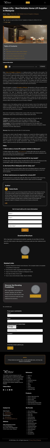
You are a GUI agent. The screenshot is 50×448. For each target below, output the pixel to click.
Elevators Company (32, 420)
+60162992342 (7, 417)
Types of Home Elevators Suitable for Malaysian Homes (19, 271)
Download (25, 257)
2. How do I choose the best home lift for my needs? (16, 53)
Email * (9, 318)
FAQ (29, 383)
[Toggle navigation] (45, 3)
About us (30, 375)
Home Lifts (30, 415)
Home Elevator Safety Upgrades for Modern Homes (18, 269)
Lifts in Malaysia (31, 411)
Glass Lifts (30, 414)
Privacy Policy (32, 440)
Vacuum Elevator (31, 424)
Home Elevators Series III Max (34, 402)
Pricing (29, 378)
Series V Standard (32, 398)
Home (4, 14)
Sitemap (39, 440)
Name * (9, 313)
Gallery (29, 384)
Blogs (29, 377)
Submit (25, 230)
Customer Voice (31, 389)
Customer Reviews (32, 380)
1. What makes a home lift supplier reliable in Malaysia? (16, 51)
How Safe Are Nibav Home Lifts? (14, 273)
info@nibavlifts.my (8, 414)
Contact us (30, 381)
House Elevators (31, 429)
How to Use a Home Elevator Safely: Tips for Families (19, 275)
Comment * (10, 333)
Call (27, 2)
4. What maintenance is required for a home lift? (15, 58)
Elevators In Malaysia (32, 412)
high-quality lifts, (22, 151)
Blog (8, 14)
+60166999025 (7, 412)
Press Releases (31, 387)
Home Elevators (31, 417)
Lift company (30, 432)
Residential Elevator (32, 423)
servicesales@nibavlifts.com (10, 418)
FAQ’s (7, 49)
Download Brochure (35, 296)
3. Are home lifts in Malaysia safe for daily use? (15, 55)
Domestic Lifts (31, 433)
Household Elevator (32, 426)
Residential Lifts (31, 418)
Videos (29, 386)
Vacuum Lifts (30, 421)
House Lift (30, 430)
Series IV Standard (32, 401)
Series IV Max (31, 399)
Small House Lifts (32, 427)
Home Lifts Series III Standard (34, 404)
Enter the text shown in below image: (16, 324)
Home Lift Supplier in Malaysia (13, 72)
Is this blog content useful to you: (15, 344)
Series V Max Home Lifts (33, 396)
